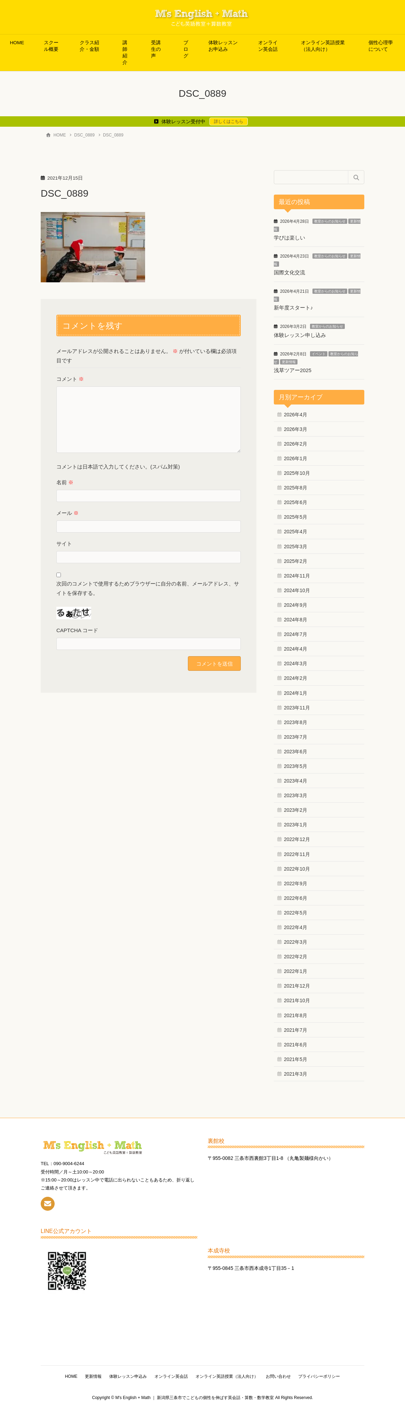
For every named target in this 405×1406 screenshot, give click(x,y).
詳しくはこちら (228, 121)
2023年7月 (295, 735)
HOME (17, 42)
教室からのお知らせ (330, 221)
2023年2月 (295, 809)
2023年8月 (295, 721)
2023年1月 (295, 823)
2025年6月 (295, 501)
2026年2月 (295, 442)
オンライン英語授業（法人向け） (323, 46)
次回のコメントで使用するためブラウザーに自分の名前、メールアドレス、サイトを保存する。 (147, 588)
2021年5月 (295, 1058)
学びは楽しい (289, 238)
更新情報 (289, 361)
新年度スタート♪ (293, 307)
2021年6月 (295, 1043)
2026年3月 (295, 428)
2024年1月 (295, 691)
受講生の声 (156, 49)
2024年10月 (297, 589)
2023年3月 (295, 794)
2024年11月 (297, 574)
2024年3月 (295, 662)
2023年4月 (295, 779)
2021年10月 (297, 999)
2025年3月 (295, 545)
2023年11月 (297, 706)
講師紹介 (124, 52)
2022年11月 (297, 853)
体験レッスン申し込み (300, 334)
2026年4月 (295, 413)
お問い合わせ (280, 1375)
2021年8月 (295, 1014)
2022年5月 (295, 911)
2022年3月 (295, 940)
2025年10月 (297, 471)
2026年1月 (295, 457)
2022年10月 (297, 867)
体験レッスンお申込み (223, 46)
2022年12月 (297, 838)
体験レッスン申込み (127, 1375)
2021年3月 (295, 1072)
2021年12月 (297, 985)
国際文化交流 (289, 272)
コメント (70, 379)
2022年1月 (295, 970)
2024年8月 (295, 618)
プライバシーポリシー (323, 1375)
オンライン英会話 (268, 46)
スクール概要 (51, 46)
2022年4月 (295, 926)
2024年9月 (295, 603)
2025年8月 (295, 486)
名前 (64, 482)
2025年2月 (295, 560)
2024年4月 (295, 648)
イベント (319, 353)
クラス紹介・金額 (89, 46)
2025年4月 (295, 530)
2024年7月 (295, 633)
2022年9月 (295, 882)
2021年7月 (295, 1028)
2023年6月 (295, 750)
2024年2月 (295, 677)
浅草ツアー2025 (292, 369)
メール (67, 513)
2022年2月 (295, 955)
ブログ (185, 49)
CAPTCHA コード (77, 630)
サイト (64, 544)
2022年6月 (295, 897)
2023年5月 (295, 765)
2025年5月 (295, 516)
